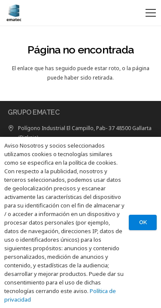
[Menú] (150, 13)
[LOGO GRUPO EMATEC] (13, 12)
